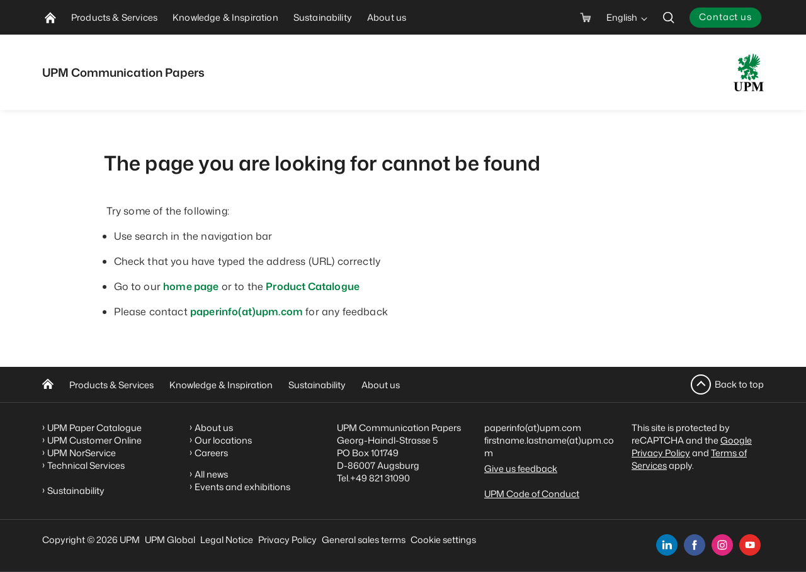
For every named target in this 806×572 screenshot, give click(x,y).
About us (380, 384)
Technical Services (86, 465)
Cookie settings (443, 539)
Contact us (725, 16)
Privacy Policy (287, 539)
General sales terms (364, 539)
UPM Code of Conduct (531, 493)
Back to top (739, 384)
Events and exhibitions (242, 486)
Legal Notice (226, 539)
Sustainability (317, 384)
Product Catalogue (313, 286)
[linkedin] (667, 545)
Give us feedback (520, 468)
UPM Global (170, 539)
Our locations (223, 440)
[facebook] (694, 545)
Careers (211, 452)
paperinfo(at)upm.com (246, 311)
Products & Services (111, 384)
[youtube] (750, 545)
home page (191, 286)
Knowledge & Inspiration (221, 384)
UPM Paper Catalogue (94, 427)
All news (211, 474)
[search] (669, 17)
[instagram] (722, 545)
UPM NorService (81, 452)
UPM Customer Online (94, 440)
